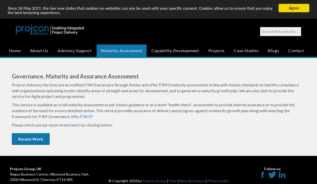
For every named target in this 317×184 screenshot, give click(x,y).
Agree (294, 8)
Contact (198, 181)
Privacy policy (218, 181)
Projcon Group (154, 181)
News (184, 181)
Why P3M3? (82, 116)
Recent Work (30, 138)
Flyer (173, 181)
